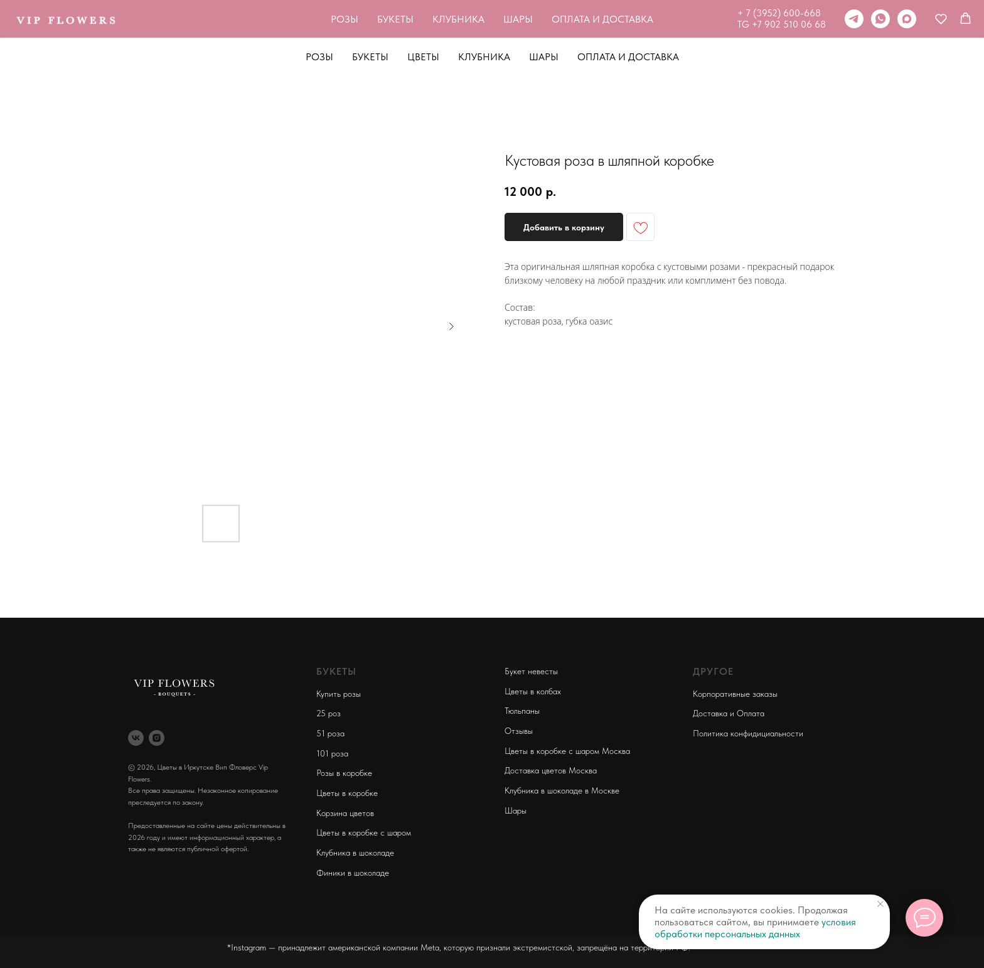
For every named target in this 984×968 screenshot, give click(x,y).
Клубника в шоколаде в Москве (562, 790)
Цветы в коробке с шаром (363, 832)
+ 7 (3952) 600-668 (606, 13)
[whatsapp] (707, 18)
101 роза (332, 753)
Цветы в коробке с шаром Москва (567, 751)
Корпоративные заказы (735, 694)
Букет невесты (531, 671)
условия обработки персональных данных (755, 928)
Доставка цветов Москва (551, 770)
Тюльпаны (522, 711)
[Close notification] (880, 904)
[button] (768, 18)
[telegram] (681, 18)
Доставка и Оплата (728, 713)
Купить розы (338, 694)
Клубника (484, 57)
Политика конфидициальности (748, 733)
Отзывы (519, 731)
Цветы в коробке (347, 793)
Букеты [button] (370, 57)
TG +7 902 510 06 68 (609, 24)
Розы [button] (319, 57)
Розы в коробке (344, 773)
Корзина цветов (345, 813)
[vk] (136, 738)
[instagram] (156, 738)
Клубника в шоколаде (355, 852)
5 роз (331, 713)
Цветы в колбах (533, 691)
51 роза (330, 733)
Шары (544, 57)
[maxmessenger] (734, 18)
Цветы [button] (423, 57)
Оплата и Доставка (628, 57)
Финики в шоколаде (352, 873)
